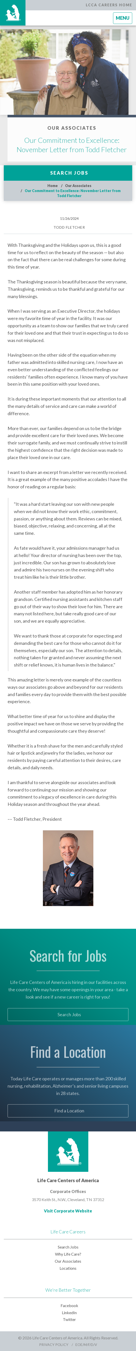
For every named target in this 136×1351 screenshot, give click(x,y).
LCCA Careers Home (109, 5)
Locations (68, 1268)
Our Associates (78, 185)
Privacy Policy (53, 1344)
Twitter (69, 1319)
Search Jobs (69, 173)
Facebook (69, 1305)
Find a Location (69, 1118)
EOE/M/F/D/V (86, 1344)
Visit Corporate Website (68, 1210)
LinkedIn (69, 1312)
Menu (124, 19)
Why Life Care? (68, 1254)
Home (52, 185)
